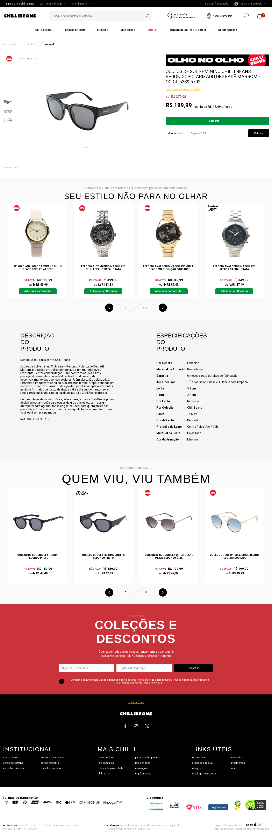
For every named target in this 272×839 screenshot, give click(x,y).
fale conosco (142, 762)
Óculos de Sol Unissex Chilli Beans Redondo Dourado (234, 556)
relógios (196, 768)
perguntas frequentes (147, 757)
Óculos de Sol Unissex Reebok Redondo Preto (37, 556)
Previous (109, 308)
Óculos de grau (75, 30)
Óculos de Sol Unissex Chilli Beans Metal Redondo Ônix (168, 556)
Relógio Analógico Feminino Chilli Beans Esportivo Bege (38, 268)
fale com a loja (106, 762)
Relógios (102, 30)
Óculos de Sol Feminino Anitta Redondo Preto (103, 556)
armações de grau (202, 762)
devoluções (142, 768)
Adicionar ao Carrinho (37, 291)
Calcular (258, 133)
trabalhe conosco (51, 768)
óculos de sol (200, 757)
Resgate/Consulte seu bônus (188, 30)
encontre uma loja (13, 768)
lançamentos (237, 762)
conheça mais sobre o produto (183, 89)
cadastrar (193, 668)
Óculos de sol (44, 30)
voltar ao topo (136, 702)
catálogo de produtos (204, 773)
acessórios (236, 757)
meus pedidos (106, 757)
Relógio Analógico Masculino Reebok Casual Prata (234, 268)
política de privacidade (110, 768)
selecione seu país (248, 4)
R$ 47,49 (214, 107)
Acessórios (128, 30)
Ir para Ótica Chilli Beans (20, 3)
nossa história (11, 757)
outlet (233, 768)
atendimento (79, 3)
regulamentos (143, 773)
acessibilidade (54, 3)
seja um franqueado (216, 3)
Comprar (214, 120)
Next (163, 308)
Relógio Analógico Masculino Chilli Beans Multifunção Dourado (168, 268)
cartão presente (50, 762)
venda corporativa (13, 762)
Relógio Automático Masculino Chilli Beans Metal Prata (103, 268)
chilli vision (104, 773)
